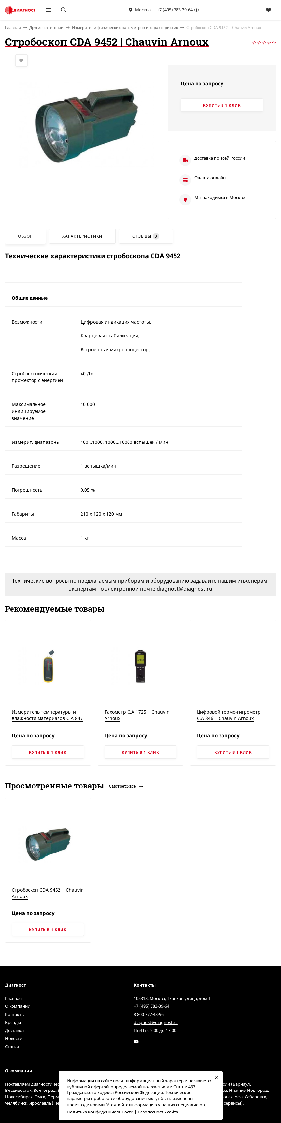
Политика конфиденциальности (100, 1112)
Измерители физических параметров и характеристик (125, 27)
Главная (13, 998)
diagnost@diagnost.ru (156, 1022)
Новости (13, 1038)
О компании (17, 1006)
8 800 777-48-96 (149, 1014)
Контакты (15, 1014)
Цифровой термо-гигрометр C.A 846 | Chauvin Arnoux (229, 715)
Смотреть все (126, 785)
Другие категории (46, 27)
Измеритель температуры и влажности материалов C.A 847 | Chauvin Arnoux (47, 718)
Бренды (13, 1022)
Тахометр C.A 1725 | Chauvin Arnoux (137, 715)
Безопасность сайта (158, 1112)
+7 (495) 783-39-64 (175, 9)
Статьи (12, 1046)
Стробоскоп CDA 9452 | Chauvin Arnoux (48, 893)
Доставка (14, 1030)
